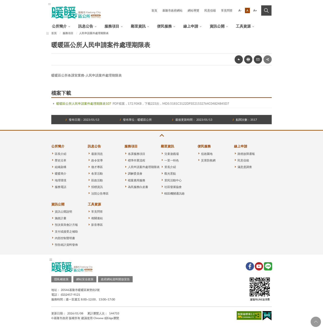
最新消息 (97, 153)
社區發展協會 (173, 187)
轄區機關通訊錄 (174, 193)
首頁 (154, 10)
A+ (255, 10)
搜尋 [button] (266, 10)
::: (49, 4)
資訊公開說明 (63, 211)
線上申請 (190, 26)
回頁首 (316, 322)
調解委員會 (135, 173)
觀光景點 (170, 173)
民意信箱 (210, 10)
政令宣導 (97, 160)
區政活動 (97, 180)
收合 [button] (161, 135)
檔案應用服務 (136, 180)
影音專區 (97, 224)
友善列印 (248, 59)
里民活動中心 (173, 180)
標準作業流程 (136, 160)
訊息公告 (85, 26)
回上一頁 (239, 59)
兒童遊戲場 (171, 153)
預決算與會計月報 (66, 224)
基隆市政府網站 (172, 10)
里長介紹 (170, 167)
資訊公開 (217, 26)
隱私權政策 (61, 279)
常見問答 (227, 10)
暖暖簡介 (60, 173)
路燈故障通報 (246, 153)
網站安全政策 (85, 279)
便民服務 (164, 26)
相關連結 (97, 218)
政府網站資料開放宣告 (115, 279)
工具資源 (243, 26)
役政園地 (207, 153)
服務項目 (111, 26)
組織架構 (60, 167)
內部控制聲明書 (65, 238)
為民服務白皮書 (138, 187)
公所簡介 (59, 26)
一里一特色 (171, 160)
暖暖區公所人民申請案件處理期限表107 (83, 103)
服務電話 (60, 187)
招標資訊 (97, 187)
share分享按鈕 (267, 59)
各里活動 (97, 173)
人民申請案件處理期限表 (94, 33)
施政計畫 (60, 218)
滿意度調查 (245, 167)
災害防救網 (208, 160)
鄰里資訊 (138, 26)
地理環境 (60, 180)
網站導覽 (193, 10)
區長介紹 (60, 153)
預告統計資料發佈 (66, 244)
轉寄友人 (258, 59)
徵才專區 (97, 167)
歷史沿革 (60, 160)
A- (240, 10)
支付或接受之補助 (66, 231)
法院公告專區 (100, 193)
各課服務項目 (136, 153)
